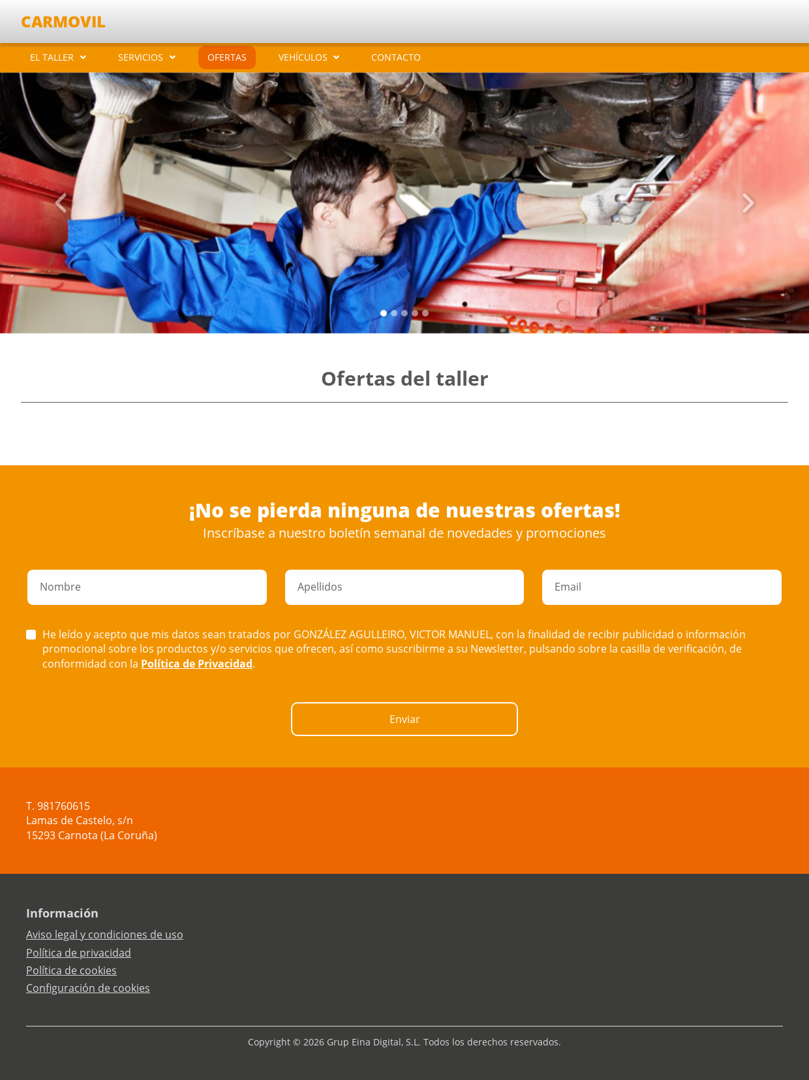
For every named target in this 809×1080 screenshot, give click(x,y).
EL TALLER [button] (52, 57)
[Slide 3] (415, 313)
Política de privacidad (78, 953)
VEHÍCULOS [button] (303, 57)
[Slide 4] (425, 313)
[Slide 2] (404, 313)
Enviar (404, 719)
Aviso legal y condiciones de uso (104, 934)
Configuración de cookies (88, 988)
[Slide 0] (383, 313)
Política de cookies (71, 970)
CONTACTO (396, 57)
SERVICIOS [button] (140, 57)
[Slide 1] (394, 313)
